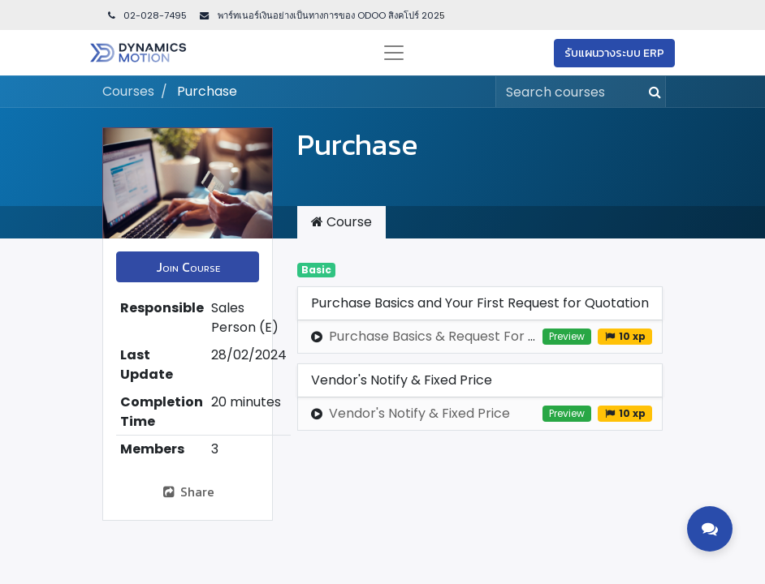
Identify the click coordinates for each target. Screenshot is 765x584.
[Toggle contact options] (710, 529)
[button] (187, 266)
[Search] (651, 91)
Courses (128, 91)
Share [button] (188, 491)
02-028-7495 (146, 15)
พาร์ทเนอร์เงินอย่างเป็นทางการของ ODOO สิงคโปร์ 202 (327, 15)
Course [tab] (341, 222)
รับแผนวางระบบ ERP (614, 53)
